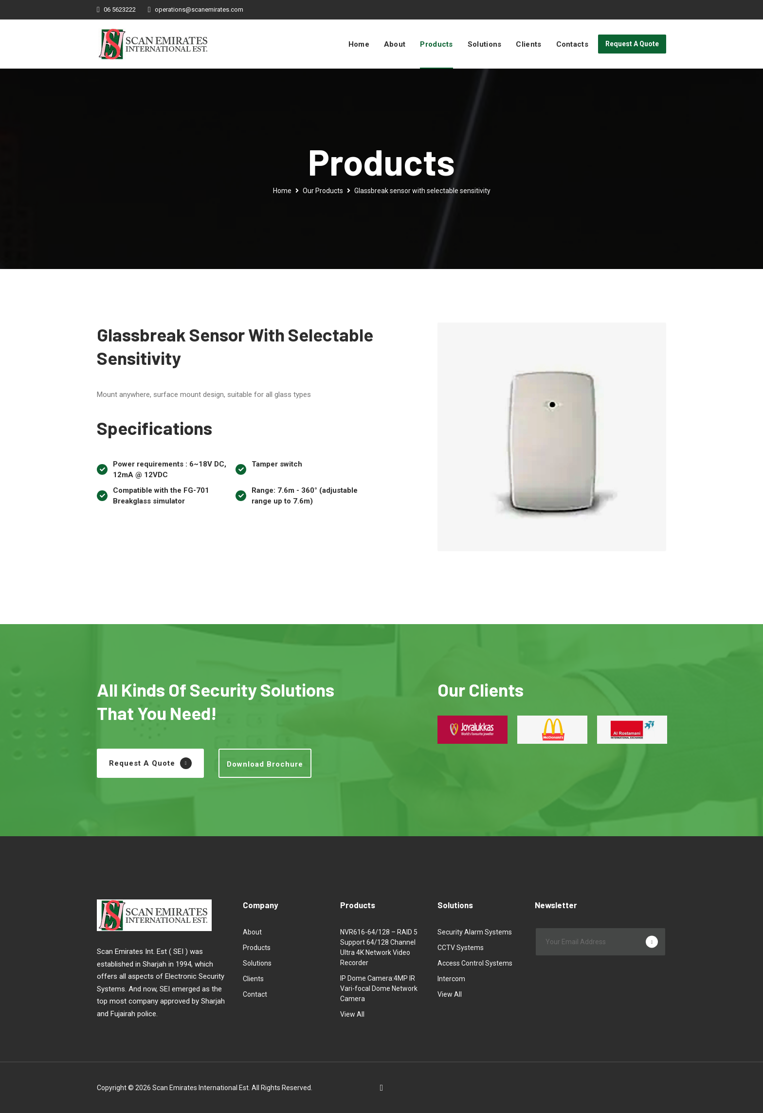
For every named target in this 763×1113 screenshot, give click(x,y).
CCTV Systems (460, 947)
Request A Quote (632, 44)
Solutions (485, 44)
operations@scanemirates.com (199, 9)
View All (352, 1014)
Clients (528, 44)
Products (436, 44)
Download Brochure (265, 764)
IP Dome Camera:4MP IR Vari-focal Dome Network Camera (379, 988)
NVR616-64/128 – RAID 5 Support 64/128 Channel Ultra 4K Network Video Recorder (379, 947)
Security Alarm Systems (474, 932)
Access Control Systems (474, 963)
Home (358, 44)
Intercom (451, 979)
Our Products (323, 191)
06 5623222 (120, 9)
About (395, 44)
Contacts (572, 44)
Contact (255, 994)
